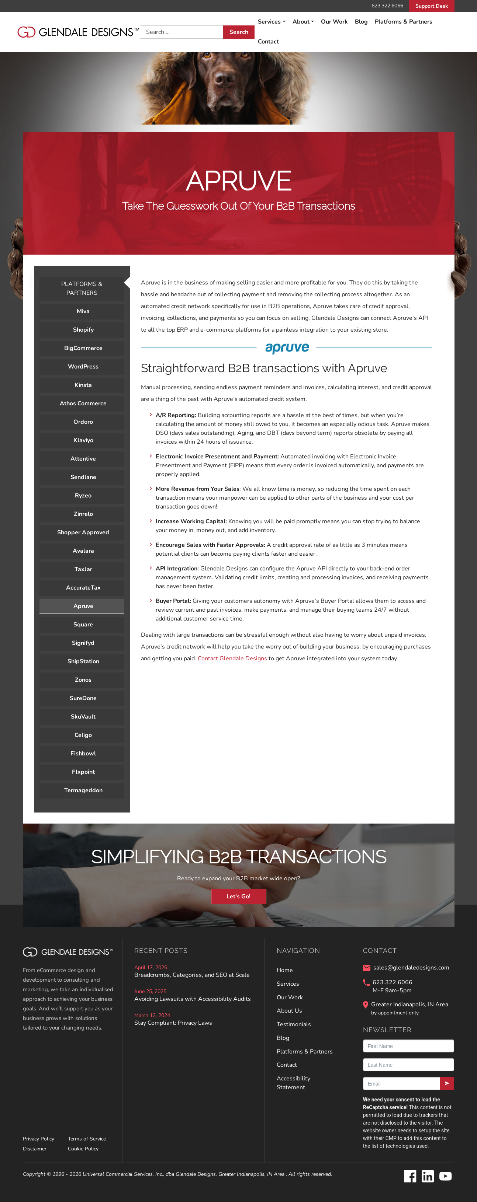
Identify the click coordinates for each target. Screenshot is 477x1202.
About (301, 22)
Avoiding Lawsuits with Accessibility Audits (192, 999)
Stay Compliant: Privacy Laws (173, 1023)
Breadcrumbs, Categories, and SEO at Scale (192, 975)
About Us (289, 1011)
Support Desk (431, 6)
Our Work (334, 22)
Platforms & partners (81, 288)
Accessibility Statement (293, 1083)
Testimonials (294, 1024)
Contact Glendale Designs (233, 658)
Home (285, 970)
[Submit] (447, 1083)
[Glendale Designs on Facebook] (410, 1177)
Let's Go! (238, 896)
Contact (268, 42)
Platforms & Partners (403, 22)
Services (269, 22)
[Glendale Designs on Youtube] (445, 1177)
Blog (361, 22)
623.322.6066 (387, 5)
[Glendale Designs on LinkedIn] (427, 1177)
